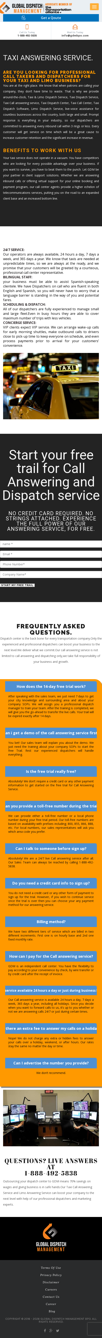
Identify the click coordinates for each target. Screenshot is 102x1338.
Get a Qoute (51, 18)
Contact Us (51, 1297)
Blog (52, 1311)
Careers (51, 1289)
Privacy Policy (51, 1275)
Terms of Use (51, 1268)
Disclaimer (51, 1282)
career (51, 1304)
